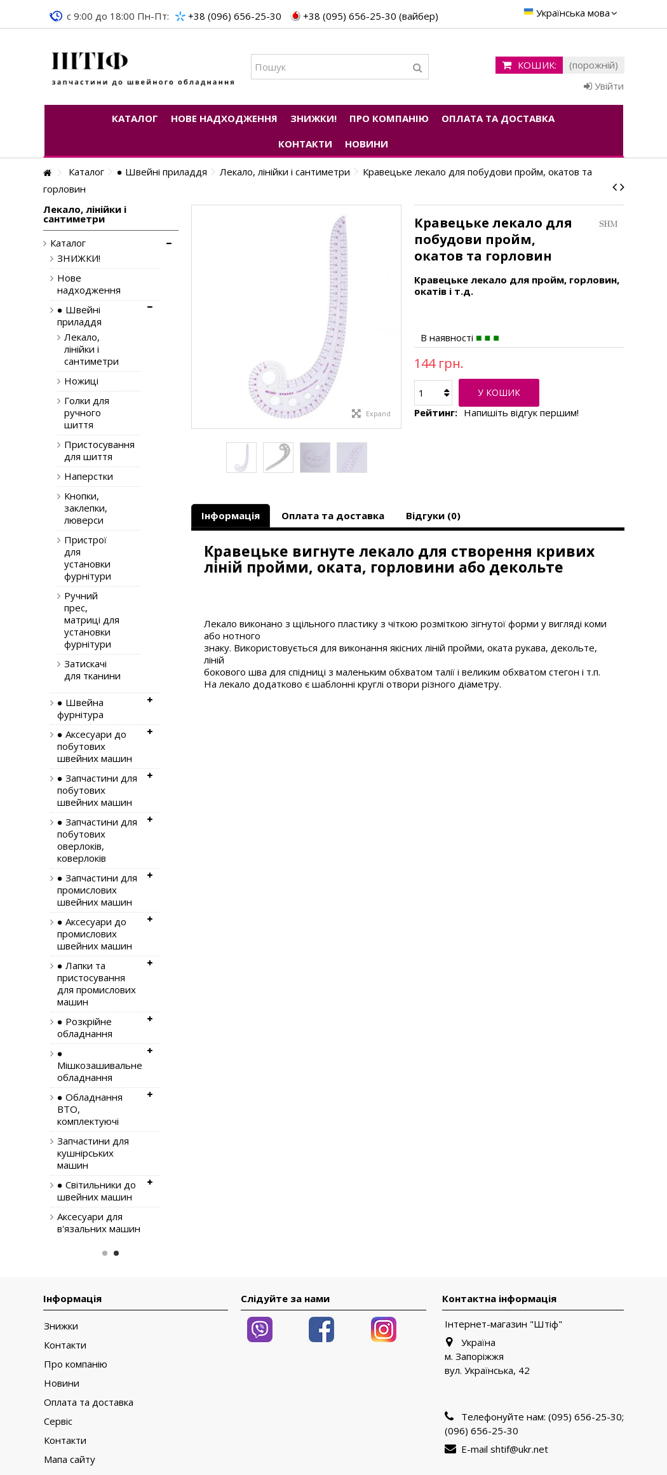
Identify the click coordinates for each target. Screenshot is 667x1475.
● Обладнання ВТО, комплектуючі (90, 1109)
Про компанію (75, 1364)
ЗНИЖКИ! (78, 258)
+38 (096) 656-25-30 (234, 16)
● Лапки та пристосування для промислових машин (96, 984)
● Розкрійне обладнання (84, 1028)
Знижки (61, 1326)
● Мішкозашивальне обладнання (99, 1065)
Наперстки (88, 476)
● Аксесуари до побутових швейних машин (94, 746)
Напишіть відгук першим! (521, 413)
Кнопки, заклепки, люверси (85, 508)
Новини (61, 1383)
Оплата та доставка (332, 515)
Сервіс (58, 1421)
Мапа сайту (69, 1459)
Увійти (604, 85)
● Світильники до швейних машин (96, 1191)
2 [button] (116, 1253)
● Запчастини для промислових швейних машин (97, 890)
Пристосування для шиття (93, 450)
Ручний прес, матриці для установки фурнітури (91, 620)
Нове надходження (89, 284)
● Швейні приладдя (79, 316)
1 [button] (104, 1253)
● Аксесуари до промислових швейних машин (94, 934)
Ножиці (81, 381)
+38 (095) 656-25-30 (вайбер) (370, 16)
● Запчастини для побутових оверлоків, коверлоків (97, 840)
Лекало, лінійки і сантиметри (91, 349)
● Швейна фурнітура (80, 709)
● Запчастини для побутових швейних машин (97, 790)
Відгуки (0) (433, 515)
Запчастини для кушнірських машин (93, 1153)
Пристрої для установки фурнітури (87, 558)
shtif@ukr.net (519, 1449)
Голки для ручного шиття (86, 413)
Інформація (230, 515)
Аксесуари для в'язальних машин (98, 1223)
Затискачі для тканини (92, 670)
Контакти (65, 1345)
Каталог (68, 243)
